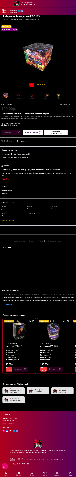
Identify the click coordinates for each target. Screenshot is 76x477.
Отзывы (41, 241)
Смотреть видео (38, 85)
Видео (31, 241)
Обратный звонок (8, 420)
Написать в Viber (33, 132)
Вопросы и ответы (55, 241)
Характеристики (19, 241)
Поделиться (8, 230)
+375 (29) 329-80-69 (10, 10)
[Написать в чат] (5, 466)
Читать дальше (7, 304)
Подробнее (5, 179)
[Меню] (66, 11)
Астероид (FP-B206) (14, 346)
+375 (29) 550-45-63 (10, 12)
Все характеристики (8, 220)
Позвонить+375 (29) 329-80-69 (56, 132)
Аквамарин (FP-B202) (49, 346)
